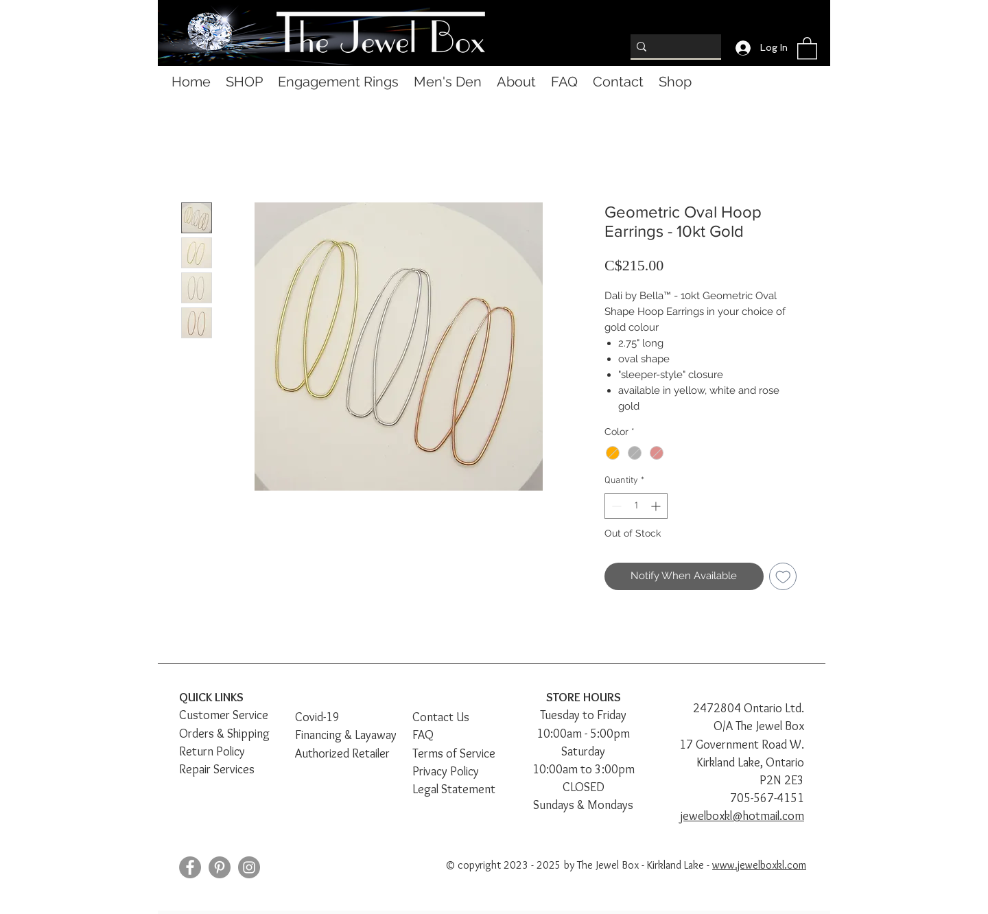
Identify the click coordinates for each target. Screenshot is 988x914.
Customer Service (223, 715)
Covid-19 (317, 717)
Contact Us (440, 717)
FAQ (423, 734)
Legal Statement (453, 789)
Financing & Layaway (346, 734)
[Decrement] (615, 506)
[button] (807, 48)
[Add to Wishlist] (783, 577)
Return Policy (212, 751)
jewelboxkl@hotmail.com (742, 815)
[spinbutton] (636, 506)
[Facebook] (190, 867)
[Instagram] (249, 867)
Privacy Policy (445, 771)
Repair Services (217, 769)
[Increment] (657, 506)
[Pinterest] (220, 867)
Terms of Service (453, 753)
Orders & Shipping (224, 733)
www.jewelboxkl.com (759, 864)
